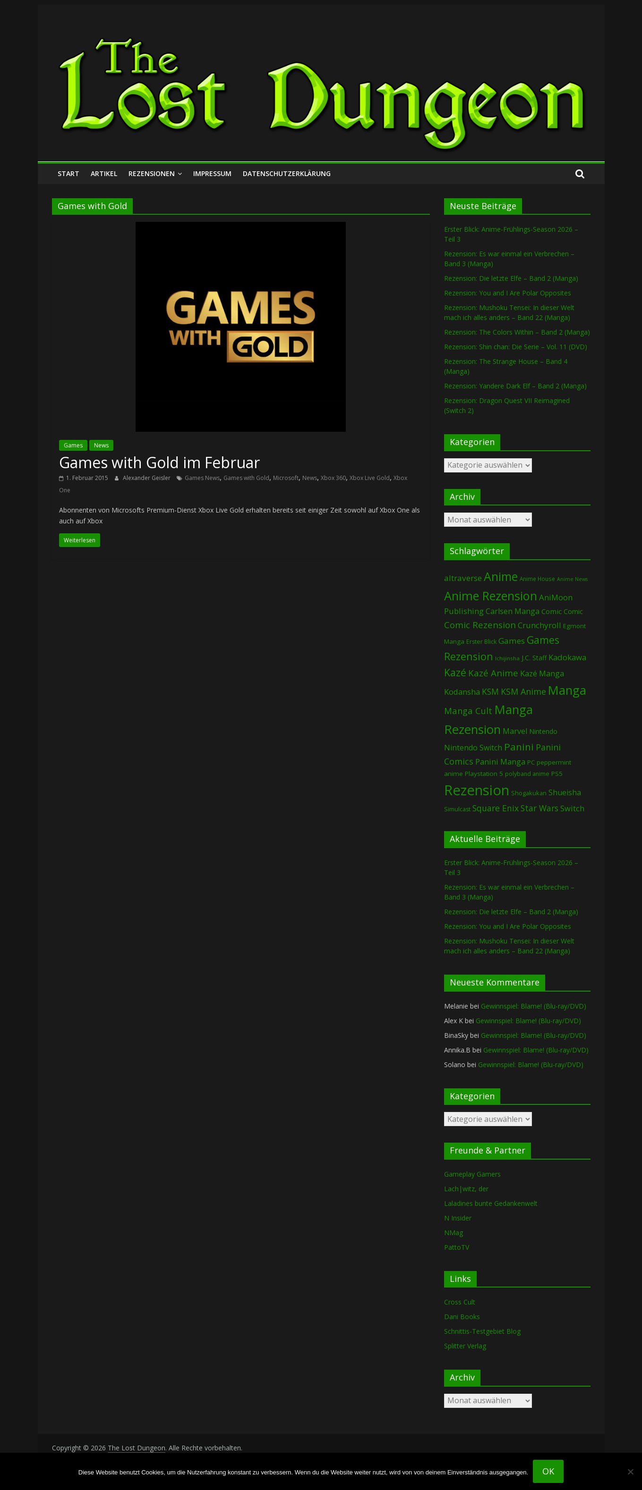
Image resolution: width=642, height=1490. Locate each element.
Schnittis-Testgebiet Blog (482, 1331)
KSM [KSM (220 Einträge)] (490, 691)
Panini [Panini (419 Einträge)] (519, 746)
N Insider (457, 1217)
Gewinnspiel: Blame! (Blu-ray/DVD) (533, 1006)
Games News (202, 478)
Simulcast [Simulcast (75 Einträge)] (457, 809)
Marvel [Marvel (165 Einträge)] (515, 731)
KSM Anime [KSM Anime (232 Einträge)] (523, 691)
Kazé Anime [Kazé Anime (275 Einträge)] (493, 673)
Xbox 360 (333, 478)
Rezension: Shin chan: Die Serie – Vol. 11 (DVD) (515, 346)
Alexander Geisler (147, 478)
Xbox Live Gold (370, 478)
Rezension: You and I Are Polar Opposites (507, 292)
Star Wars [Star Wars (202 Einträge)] (539, 808)
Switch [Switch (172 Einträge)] (572, 808)
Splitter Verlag (465, 1345)
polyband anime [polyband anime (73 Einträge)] (527, 774)
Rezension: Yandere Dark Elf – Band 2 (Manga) (515, 385)
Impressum (212, 173)
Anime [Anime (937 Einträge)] (501, 576)
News (101, 445)
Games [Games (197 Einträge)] (511, 640)
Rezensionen (151, 173)
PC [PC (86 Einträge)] (531, 762)
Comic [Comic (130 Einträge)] (551, 611)
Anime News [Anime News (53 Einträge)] (572, 579)
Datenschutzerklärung (287, 173)
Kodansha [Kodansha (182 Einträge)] (462, 691)
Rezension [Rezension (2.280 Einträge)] (476, 790)
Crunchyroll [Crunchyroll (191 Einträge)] (539, 625)
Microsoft (286, 478)
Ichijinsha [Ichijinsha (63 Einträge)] (507, 658)
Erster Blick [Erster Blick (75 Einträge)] (481, 642)
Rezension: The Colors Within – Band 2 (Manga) (517, 332)
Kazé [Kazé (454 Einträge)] (455, 672)
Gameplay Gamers (472, 1174)
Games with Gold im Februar (159, 462)
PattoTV (456, 1247)
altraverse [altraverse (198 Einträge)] (463, 577)
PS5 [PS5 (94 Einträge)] (557, 773)
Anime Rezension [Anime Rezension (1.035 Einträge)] (490, 596)
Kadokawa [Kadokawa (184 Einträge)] (567, 657)
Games (73, 445)
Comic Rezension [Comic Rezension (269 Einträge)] (480, 625)
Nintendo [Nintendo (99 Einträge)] (543, 731)
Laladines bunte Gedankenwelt (491, 1203)
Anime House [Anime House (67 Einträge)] (537, 578)
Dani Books (462, 1316)
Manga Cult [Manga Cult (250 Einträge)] (468, 710)
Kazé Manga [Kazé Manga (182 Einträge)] (542, 673)
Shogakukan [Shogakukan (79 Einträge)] (529, 793)
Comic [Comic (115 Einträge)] (573, 611)
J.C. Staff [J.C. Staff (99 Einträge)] (534, 657)
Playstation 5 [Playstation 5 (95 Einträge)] (484, 773)
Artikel (104, 173)
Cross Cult (459, 1301)
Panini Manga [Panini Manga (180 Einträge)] (500, 761)
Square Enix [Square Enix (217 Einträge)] (495, 808)
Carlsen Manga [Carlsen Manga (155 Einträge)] (512, 611)
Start (68, 173)
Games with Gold (246, 478)
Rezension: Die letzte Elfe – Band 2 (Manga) (511, 278)
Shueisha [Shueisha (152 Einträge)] (564, 792)
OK (548, 1471)
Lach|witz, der (466, 1188)
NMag (453, 1232)
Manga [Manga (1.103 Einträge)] (567, 690)
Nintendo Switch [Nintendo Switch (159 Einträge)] (473, 747)
